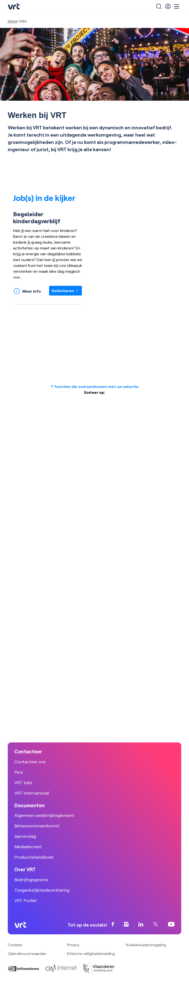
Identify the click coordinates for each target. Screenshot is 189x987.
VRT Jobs (23, 782)
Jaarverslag (25, 836)
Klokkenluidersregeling (146, 944)
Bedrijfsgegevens (31, 879)
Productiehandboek (34, 857)
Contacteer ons (30, 762)
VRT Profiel (25, 900)
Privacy (73, 944)
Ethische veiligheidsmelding (91, 953)
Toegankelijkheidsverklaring (41, 890)
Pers (18, 772)
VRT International (31, 793)
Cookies (15, 944)
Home (12, 21)
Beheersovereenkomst (37, 826)
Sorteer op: (94, 392)
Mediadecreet (28, 846)
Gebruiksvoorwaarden (27, 953)
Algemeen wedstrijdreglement (44, 815)
